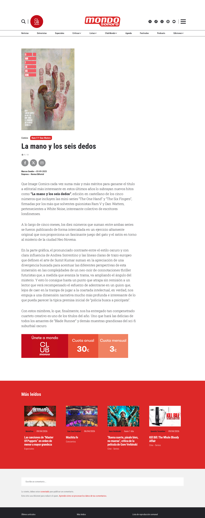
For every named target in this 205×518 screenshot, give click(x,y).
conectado (44, 491)
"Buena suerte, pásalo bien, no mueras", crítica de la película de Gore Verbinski (122, 441)
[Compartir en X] (33, 162)
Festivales (144, 33)
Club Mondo (111, 33)
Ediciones (179, 33)
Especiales (59, 33)
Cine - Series (113, 448)
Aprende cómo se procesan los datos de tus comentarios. (83, 496)
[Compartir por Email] (42, 162)
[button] (36, 21)
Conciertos (71, 441)
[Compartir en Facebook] (24, 162)
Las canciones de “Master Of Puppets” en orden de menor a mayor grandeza (38, 441)
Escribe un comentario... (36, 481)
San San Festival (74, 431)
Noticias (25, 33)
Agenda (128, 33)
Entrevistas (42, 33)
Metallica (29, 431)
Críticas (76, 33)
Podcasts (161, 33)
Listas (93, 33)
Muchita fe (72, 437)
